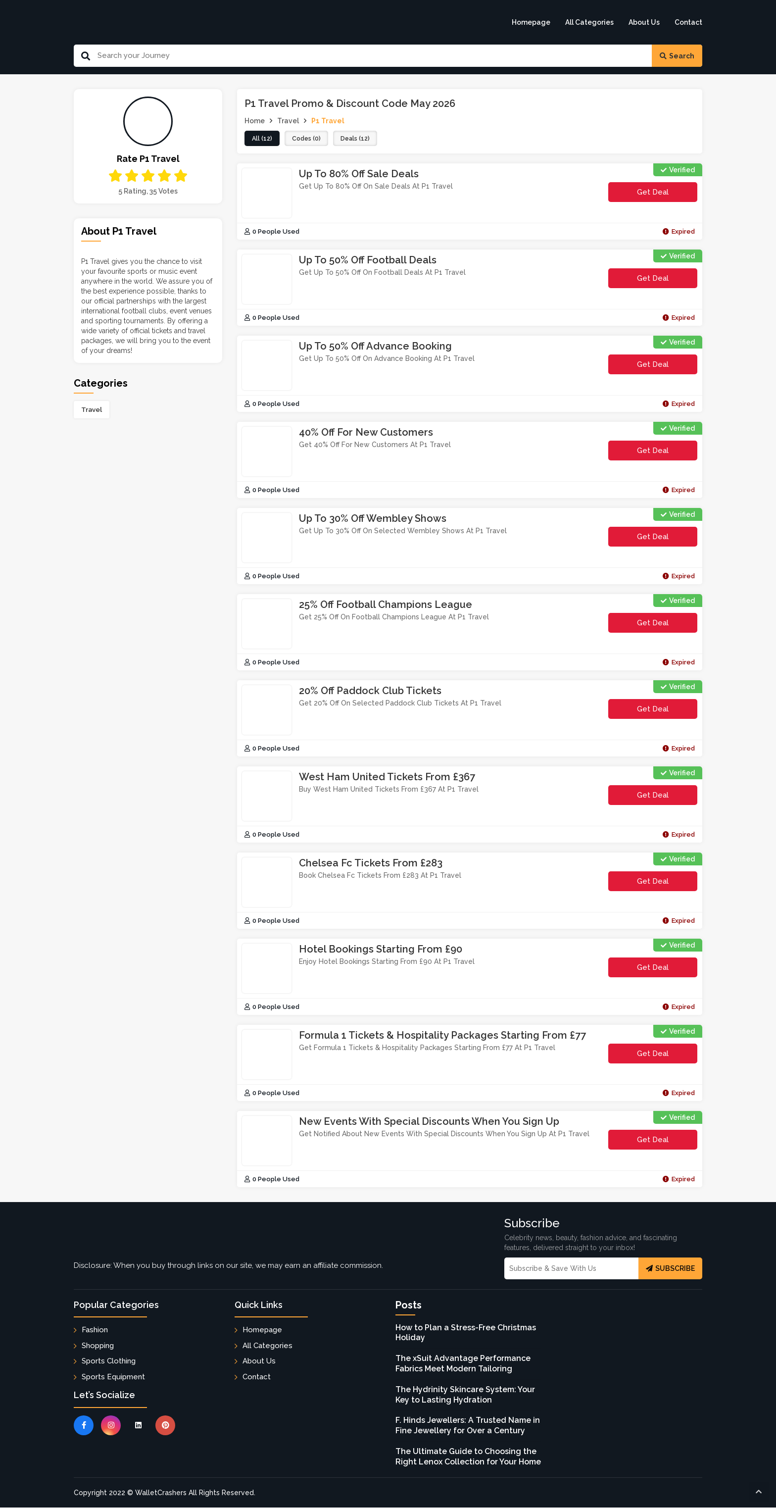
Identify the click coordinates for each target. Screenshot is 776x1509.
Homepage (531, 22)
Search (677, 56)
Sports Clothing (109, 1362)
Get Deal (653, 193)
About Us (644, 22)
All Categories (589, 22)
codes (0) (309, 139)
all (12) (263, 139)
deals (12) (361, 139)
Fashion (95, 1331)
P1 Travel (327, 121)
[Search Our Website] (371, 56)
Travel (91, 409)
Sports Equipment (113, 1377)
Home (254, 121)
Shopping (98, 1346)
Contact (688, 22)
